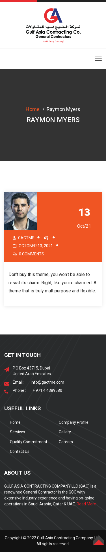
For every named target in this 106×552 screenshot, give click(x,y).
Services (17, 432)
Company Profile (73, 422)
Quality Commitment (28, 442)
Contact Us (19, 451)
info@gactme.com (47, 382)
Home (33, 109)
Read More (86, 504)
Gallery (65, 432)
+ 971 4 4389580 (47, 390)
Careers (66, 442)
